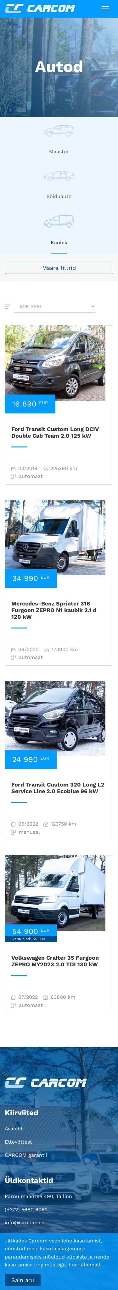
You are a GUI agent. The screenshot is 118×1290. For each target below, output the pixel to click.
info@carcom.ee (24, 1222)
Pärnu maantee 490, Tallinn (38, 1196)
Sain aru (22, 1280)
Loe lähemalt (85, 1265)
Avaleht (14, 1129)
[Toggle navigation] (105, 9)
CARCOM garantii (26, 1155)
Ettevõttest (18, 1142)
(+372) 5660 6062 (26, 1210)
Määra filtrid (59, 267)
